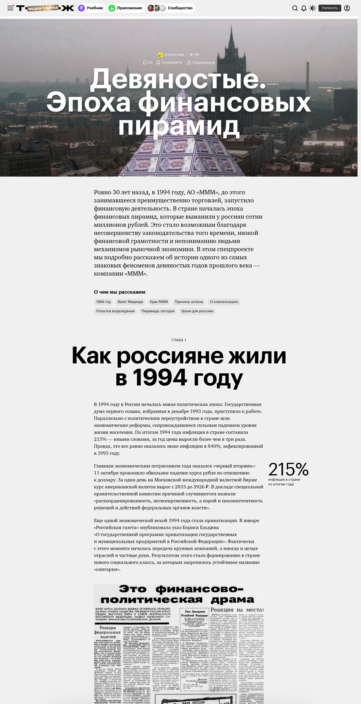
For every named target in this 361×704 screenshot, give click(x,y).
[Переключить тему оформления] (312, 8)
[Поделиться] (189, 62)
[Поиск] (294, 8)
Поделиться (203, 63)
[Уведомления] (303, 8)
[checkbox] (10, 8)
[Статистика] (171, 55)
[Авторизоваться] (347, 8)
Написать (330, 8)
